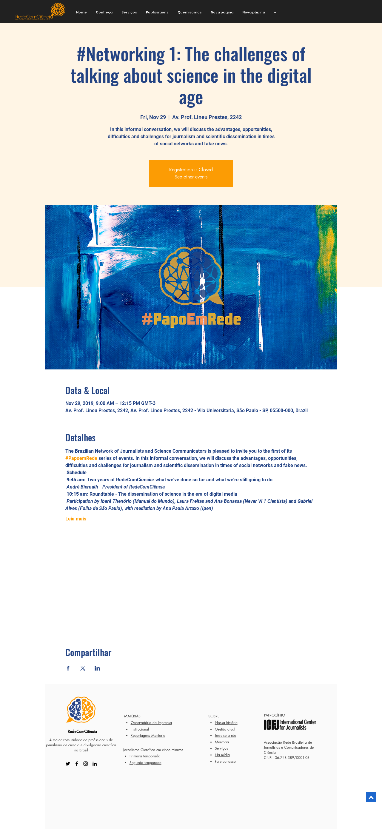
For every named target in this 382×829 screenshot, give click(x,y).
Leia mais (75, 519)
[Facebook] (77, 764)
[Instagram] (86, 764)
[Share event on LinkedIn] (97, 668)
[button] (104, 12)
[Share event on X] (83, 668)
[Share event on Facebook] (68, 668)
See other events (191, 177)
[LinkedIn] (95, 764)
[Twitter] (68, 764)
